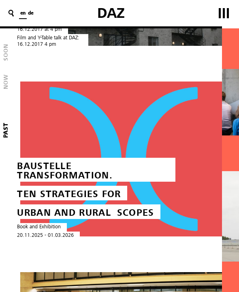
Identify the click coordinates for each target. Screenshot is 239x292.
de (30, 13)
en (23, 13)
